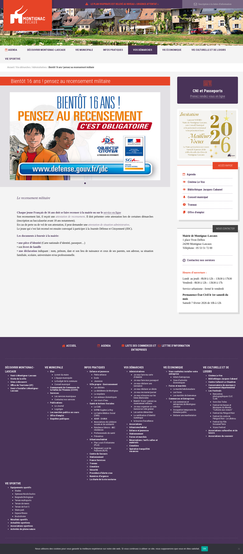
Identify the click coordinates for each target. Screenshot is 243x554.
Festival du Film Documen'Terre (219, 422)
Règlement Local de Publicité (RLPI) (102, 449)
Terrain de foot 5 (22, 506)
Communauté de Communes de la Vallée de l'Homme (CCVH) (64, 388)
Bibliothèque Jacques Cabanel (222, 378)
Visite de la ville (18, 378)
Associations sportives (21, 526)
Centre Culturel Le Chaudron (222, 382)
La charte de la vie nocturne (103, 479)
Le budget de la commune (66, 381)
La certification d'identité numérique (144, 416)
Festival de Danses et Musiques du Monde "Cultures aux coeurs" (222, 407)
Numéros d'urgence (99, 476)
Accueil (10, 67)
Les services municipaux (65, 396)
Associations (135, 424)
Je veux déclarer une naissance (143, 384)
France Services (97, 460)
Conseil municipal (62, 384)
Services (54, 393)
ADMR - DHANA (100, 418)
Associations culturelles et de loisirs (222, 431)
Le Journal (59, 406)
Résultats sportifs (19, 519)
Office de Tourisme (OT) (21, 385)
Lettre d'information (176, 345)
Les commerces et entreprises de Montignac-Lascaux (184, 404)
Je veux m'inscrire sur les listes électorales (145, 396)
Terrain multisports (23, 500)
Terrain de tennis (22, 503)
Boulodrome (20, 516)
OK (204, 548)
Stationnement (96, 457)
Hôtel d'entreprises (181, 377)
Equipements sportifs (20, 487)
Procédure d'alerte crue (101, 473)
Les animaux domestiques (105, 397)
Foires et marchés (138, 437)
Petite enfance (100, 374)
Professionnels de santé (104, 433)
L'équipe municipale (63, 378)
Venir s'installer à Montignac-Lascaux (24, 389)
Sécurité (94, 470)
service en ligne (112, 212)
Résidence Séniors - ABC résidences (104, 428)
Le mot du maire (62, 374)
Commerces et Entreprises (181, 398)
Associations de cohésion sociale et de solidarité (105, 423)
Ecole (96, 378)
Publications (56, 402)
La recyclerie (99, 394)
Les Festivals (214, 390)
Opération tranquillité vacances (139, 450)
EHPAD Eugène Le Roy (103, 410)
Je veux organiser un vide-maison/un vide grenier (145, 407)
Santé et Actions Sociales (102, 403)
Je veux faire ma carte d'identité (143, 375)
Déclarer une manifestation (184, 415)
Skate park (19, 510)
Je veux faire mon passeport (146, 380)
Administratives (39, 67)
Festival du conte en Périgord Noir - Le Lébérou (224, 417)
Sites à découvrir (18, 382)
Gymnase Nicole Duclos (25, 494)
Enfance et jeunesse (99, 371)
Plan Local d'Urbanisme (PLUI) (104, 443)
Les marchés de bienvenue (184, 395)
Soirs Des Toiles (220, 402)
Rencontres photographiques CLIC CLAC (223, 396)
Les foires (177, 392)
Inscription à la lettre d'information (213, 4)
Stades (18, 490)
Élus (52, 371)
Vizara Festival (219, 427)
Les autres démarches (143, 412)
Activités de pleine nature (22, 529)
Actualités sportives (20, 522)
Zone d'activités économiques (180, 381)
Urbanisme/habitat (98, 439)
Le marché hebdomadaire (184, 389)
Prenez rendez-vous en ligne (207, 96)
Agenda (11, 49)
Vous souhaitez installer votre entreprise (183, 372)
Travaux (93, 463)
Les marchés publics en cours (64, 412)
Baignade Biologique (24, 497)
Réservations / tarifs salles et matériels (143, 441)
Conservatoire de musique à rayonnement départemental (221, 386)
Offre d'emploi (57, 415)
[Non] (238, 548)
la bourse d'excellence (143, 421)
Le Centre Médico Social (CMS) (104, 414)
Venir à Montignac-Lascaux (23, 375)
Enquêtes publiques (59, 418)
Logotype (59, 409)
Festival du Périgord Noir (224, 413)
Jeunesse (98, 381)
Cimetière (94, 466)
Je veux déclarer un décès (145, 389)
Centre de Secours (98, 454)
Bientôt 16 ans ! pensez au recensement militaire (145, 402)
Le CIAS (97, 406)
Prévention (98, 436)
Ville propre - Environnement (103, 384)
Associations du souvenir (220, 436)
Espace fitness (21, 513)
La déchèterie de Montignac (106, 390)
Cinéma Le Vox (215, 375)
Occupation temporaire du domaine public (184, 411)
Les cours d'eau (101, 400)
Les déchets (99, 387)
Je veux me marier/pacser (145, 392)
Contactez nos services (65, 399)
